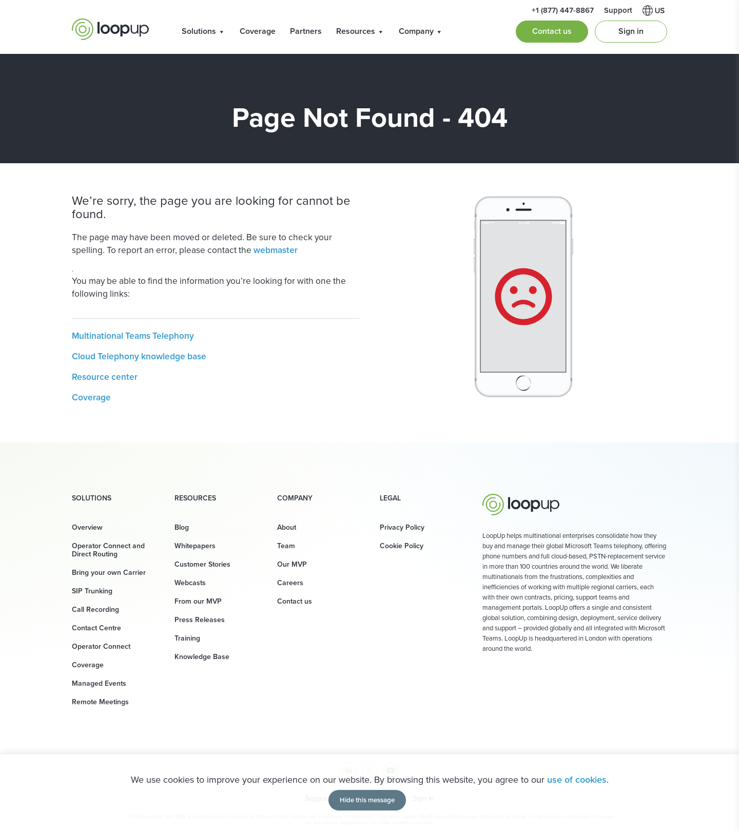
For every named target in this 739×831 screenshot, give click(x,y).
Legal (390, 498)
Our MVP (292, 564)
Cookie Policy (401, 545)
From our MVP (198, 601)
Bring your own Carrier (109, 572)
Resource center (105, 376)
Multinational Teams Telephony (133, 335)
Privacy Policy (402, 527)
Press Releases (199, 619)
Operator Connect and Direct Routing (108, 549)
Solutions (203, 31)
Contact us (552, 31)
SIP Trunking (92, 591)
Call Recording (95, 609)
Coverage (258, 31)
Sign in (631, 31)
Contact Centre (96, 628)
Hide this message (367, 800)
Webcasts (190, 582)
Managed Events (99, 683)
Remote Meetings (100, 702)
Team (286, 545)
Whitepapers (195, 545)
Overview (87, 527)
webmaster (276, 250)
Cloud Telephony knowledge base (139, 356)
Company (421, 31)
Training (187, 638)
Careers (290, 582)
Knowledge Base (201, 656)
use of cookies (577, 779)
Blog (181, 527)
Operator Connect (101, 646)
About (286, 527)
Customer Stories (202, 564)
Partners (306, 31)
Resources (360, 31)
